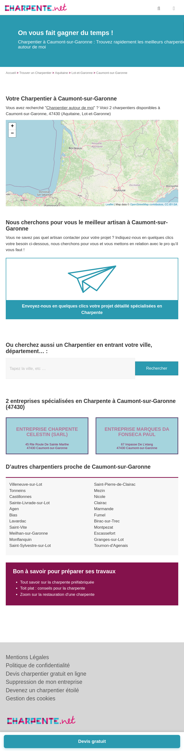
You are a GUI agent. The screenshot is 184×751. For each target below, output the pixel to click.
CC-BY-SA (171, 204)
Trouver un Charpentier (35, 73)
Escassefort (104, 533)
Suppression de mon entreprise (44, 682)
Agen (14, 509)
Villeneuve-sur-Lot (25, 484)
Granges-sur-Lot (109, 539)
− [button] (12, 133)
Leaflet (110, 204)
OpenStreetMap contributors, (147, 204)
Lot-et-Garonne (82, 73)
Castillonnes (20, 496)
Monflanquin (20, 539)
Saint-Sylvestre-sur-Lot (30, 545)
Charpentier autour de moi (70, 108)
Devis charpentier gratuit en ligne (46, 674)
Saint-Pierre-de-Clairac (115, 484)
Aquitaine (61, 73)
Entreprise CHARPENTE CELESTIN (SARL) (47, 431)
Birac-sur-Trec (107, 521)
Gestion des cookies (30, 698)
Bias (13, 515)
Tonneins (17, 490)
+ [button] (12, 126)
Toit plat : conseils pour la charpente (52, 588)
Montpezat (103, 527)
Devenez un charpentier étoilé (42, 690)
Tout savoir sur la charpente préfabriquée (57, 582)
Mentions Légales (27, 657)
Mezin (99, 490)
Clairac (100, 503)
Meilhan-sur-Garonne (28, 533)
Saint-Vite (18, 527)
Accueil (11, 73)
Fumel (99, 515)
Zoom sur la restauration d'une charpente (57, 594)
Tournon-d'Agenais (111, 545)
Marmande (104, 509)
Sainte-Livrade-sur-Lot (29, 503)
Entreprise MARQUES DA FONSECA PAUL (136, 431)
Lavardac (17, 521)
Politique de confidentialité (38, 665)
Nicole (99, 496)
